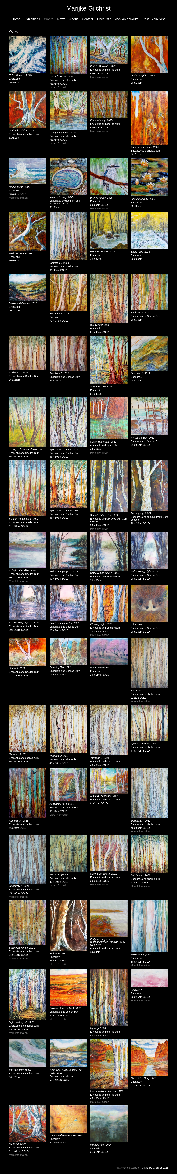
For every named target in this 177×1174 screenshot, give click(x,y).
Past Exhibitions (153, 19)
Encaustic (104, 19)
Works (48, 19)
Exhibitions (32, 19)
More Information (59, 87)
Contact (87, 19)
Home (16, 19)
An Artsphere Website (128, 1167)
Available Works (126, 19)
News (61, 19)
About (73, 19)
